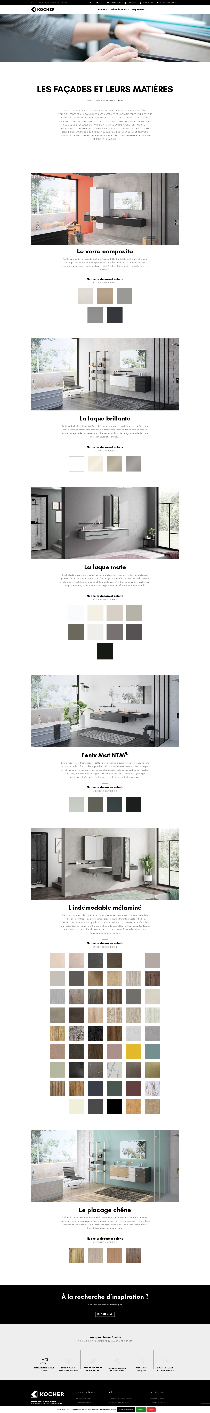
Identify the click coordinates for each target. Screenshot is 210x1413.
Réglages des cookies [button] (126, 1409)
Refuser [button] (151, 1409)
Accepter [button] (141, 1409)
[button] (102, 9)
